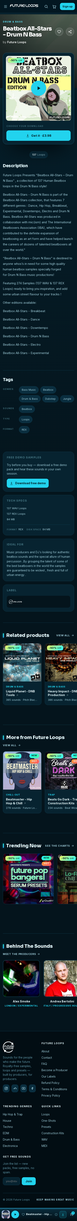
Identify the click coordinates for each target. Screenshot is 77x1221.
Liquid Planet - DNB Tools (20, 693)
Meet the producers (21, 954)
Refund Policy (50, 1082)
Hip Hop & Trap (13, 1114)
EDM (6, 1133)
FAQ (44, 1063)
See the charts (59, 845)
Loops (26, 419)
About (45, 1051)
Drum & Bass (13, 21)
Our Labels (48, 1076)
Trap (51, 794)
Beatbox (48, 389)
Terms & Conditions (54, 1089)
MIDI (44, 1146)
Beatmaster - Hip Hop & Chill (19, 801)
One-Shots (48, 1120)
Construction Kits (52, 1133)
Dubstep (50, 398)
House (7, 1120)
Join (28, 1181)
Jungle (67, 398)
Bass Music (29, 389)
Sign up (67, 6)
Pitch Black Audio (33, 699)
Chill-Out (13, 794)
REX (24, 429)
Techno (8, 1126)
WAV (44, 1139)
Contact (46, 1057)
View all (65, 635)
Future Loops (16, 42)
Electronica (10, 1146)
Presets (46, 1126)
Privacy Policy (50, 1095)
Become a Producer (54, 1070)
